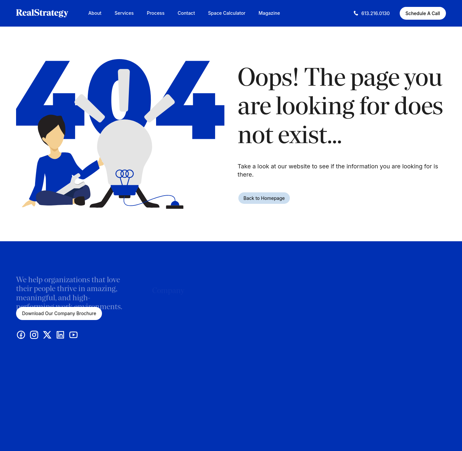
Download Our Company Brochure (59, 313)
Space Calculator (226, 13)
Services (123, 13)
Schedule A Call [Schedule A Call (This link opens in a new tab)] (423, 13)
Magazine (269, 13)
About (94, 13)
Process (156, 13)
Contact (186, 13)
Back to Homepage (264, 198)
